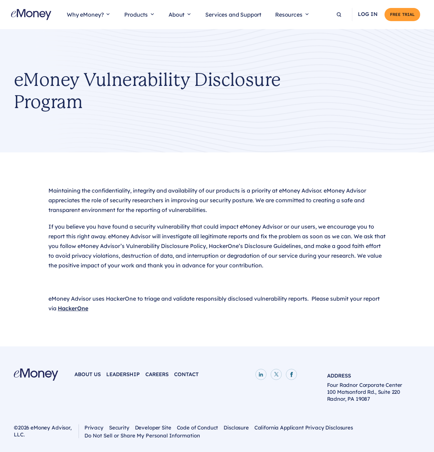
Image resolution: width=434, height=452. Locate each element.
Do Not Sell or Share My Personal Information (142, 436)
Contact (186, 374)
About (176, 14)
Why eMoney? (85, 14)
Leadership (123, 374)
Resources (288, 14)
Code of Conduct (197, 427)
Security (119, 427)
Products (136, 14)
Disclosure (236, 427)
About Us (87, 374)
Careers (157, 374)
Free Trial (402, 14)
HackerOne (73, 308)
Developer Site (153, 427)
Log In (368, 14)
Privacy (93, 427)
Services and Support (233, 14)
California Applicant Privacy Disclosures (303, 427)
